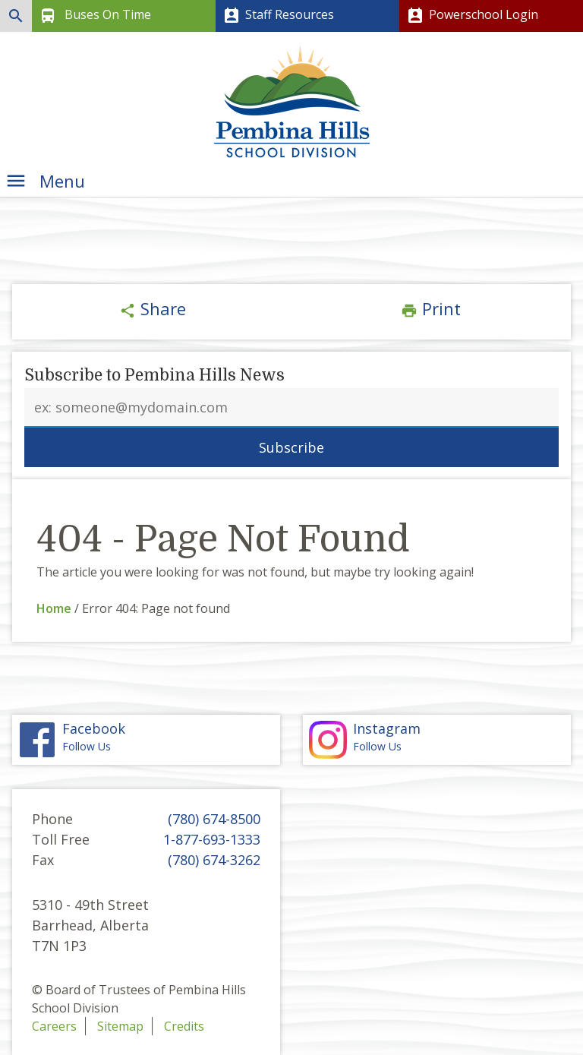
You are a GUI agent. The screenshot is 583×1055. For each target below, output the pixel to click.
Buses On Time (93, 16)
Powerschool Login (471, 16)
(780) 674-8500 (214, 819)
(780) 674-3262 (214, 860)
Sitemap (120, 1026)
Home (53, 608)
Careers (54, 1026)
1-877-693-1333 (211, 839)
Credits (184, 1026)
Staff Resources (277, 16)
